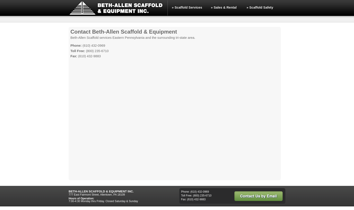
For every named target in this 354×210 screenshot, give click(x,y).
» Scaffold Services (187, 7)
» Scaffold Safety (260, 7)
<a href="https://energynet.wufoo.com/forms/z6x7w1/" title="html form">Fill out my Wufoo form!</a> (174, 120)
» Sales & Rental (224, 7)
